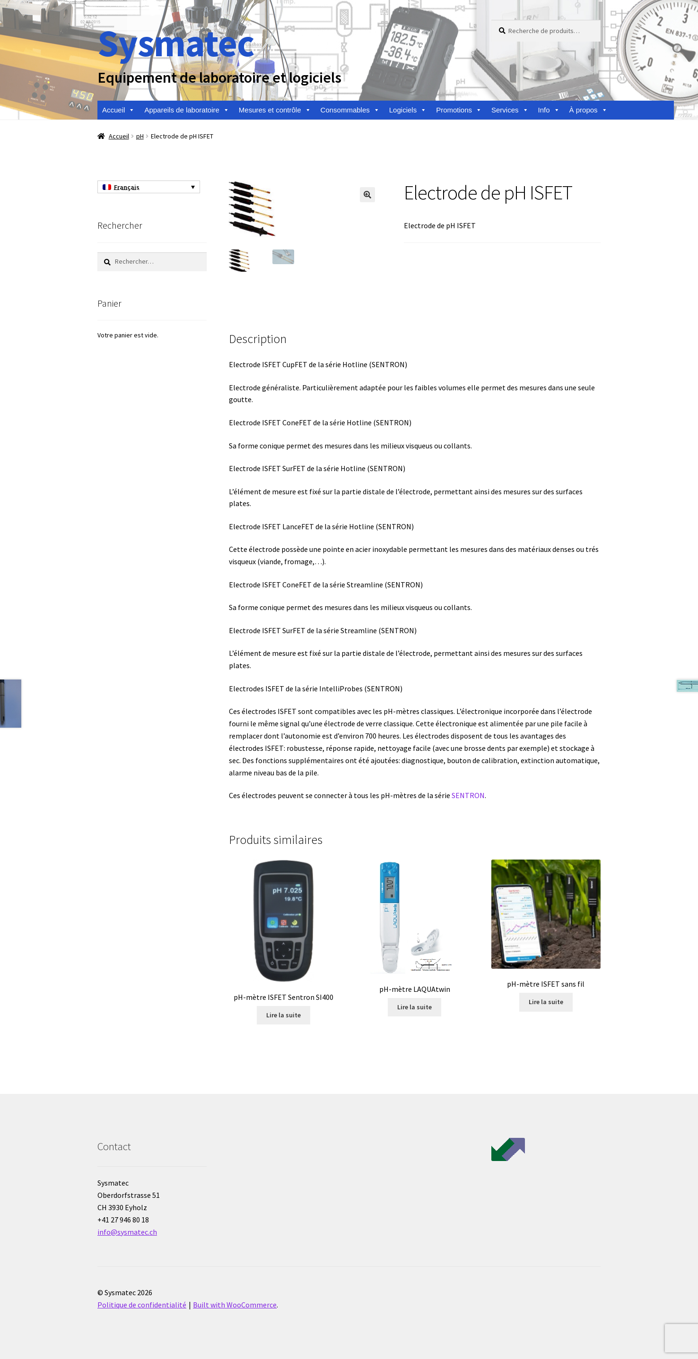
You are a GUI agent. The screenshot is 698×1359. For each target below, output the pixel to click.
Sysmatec (175, 43)
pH (140, 136)
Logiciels (408, 110)
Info (549, 110)
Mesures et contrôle (275, 110)
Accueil (118, 110)
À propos (588, 110)
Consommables (350, 110)
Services (510, 110)
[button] (367, 194)
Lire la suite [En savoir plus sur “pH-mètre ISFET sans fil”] (546, 1002)
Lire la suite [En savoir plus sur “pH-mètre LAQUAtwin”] (414, 1007)
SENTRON (468, 795)
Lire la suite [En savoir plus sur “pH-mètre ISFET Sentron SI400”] (283, 1015)
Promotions (459, 110)
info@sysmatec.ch (127, 1232)
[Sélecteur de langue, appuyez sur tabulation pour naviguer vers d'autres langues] (148, 187)
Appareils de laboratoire (186, 110)
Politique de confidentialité (141, 1304)
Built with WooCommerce (235, 1304)
